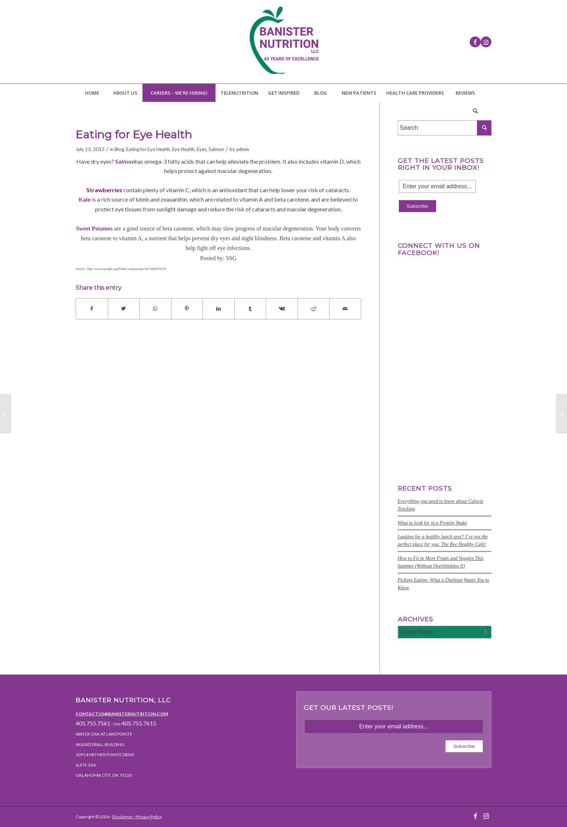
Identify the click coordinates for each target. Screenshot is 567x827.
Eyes (201, 149)
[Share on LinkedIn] (218, 308)
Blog (119, 149)
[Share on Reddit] (313, 308)
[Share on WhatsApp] (155, 308)
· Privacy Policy (147, 816)
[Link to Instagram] (486, 41)
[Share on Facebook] (92, 308)
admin (242, 149)
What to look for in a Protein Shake (432, 523)
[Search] (475, 111)
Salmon (216, 149)
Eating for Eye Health (148, 149)
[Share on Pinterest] (187, 308)
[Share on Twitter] (124, 308)
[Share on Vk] (282, 308)
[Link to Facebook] (475, 41)
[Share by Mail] (345, 308)
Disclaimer (122, 816)
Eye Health (183, 149)
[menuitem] (92, 93)
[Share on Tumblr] (250, 308)
